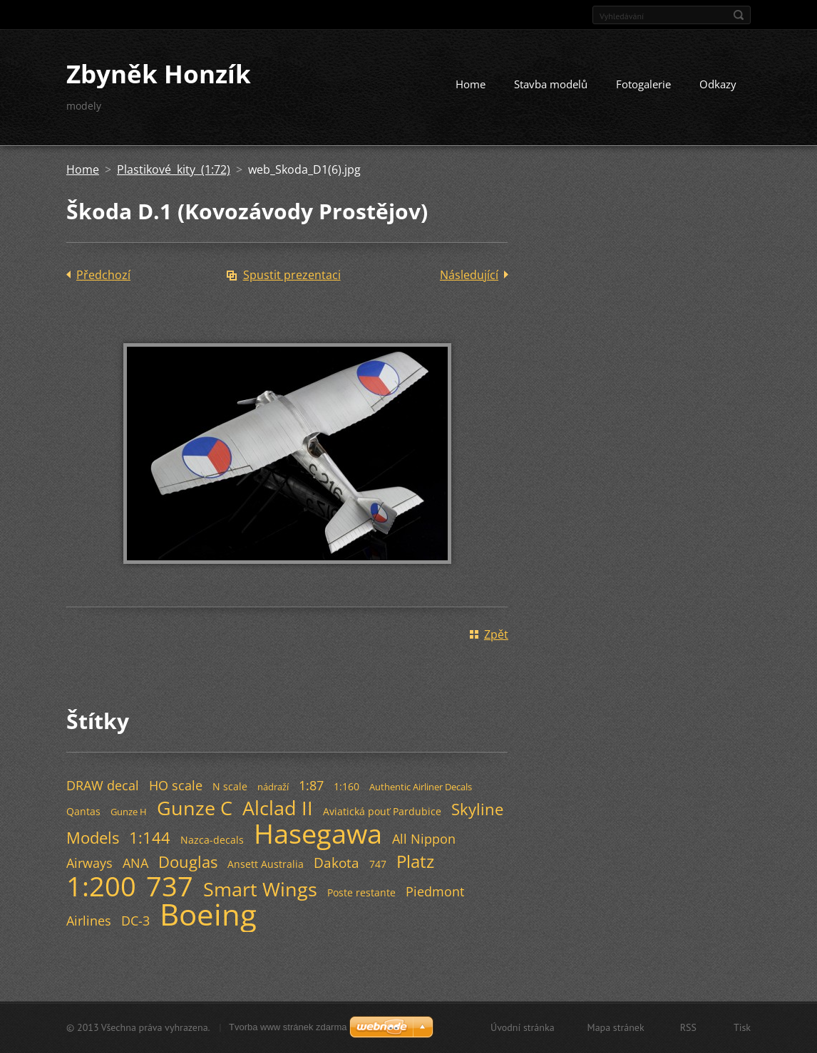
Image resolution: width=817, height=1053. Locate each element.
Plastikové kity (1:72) (173, 169)
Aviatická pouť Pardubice (382, 811)
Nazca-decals (212, 840)
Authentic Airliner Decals (420, 786)
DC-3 (135, 920)
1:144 (149, 838)
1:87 (311, 785)
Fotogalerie (643, 84)
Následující (469, 275)
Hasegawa (318, 833)
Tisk (742, 1027)
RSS (688, 1027)
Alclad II (277, 808)
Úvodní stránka (522, 1027)
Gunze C (194, 808)
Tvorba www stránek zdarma (287, 1027)
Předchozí (103, 275)
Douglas (187, 862)
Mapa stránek (615, 1027)
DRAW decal (102, 785)
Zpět (496, 634)
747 (377, 864)
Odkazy (717, 84)
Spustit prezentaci (292, 275)
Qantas (83, 811)
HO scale (175, 785)
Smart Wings (260, 889)
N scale (229, 786)
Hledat (738, 15)
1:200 (101, 885)
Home (470, 84)
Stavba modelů (550, 84)
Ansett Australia (265, 864)
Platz (415, 861)
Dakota (336, 862)
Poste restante (361, 892)
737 (169, 885)
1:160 (346, 786)
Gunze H (129, 811)
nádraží (273, 786)
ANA (135, 862)
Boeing (208, 914)
